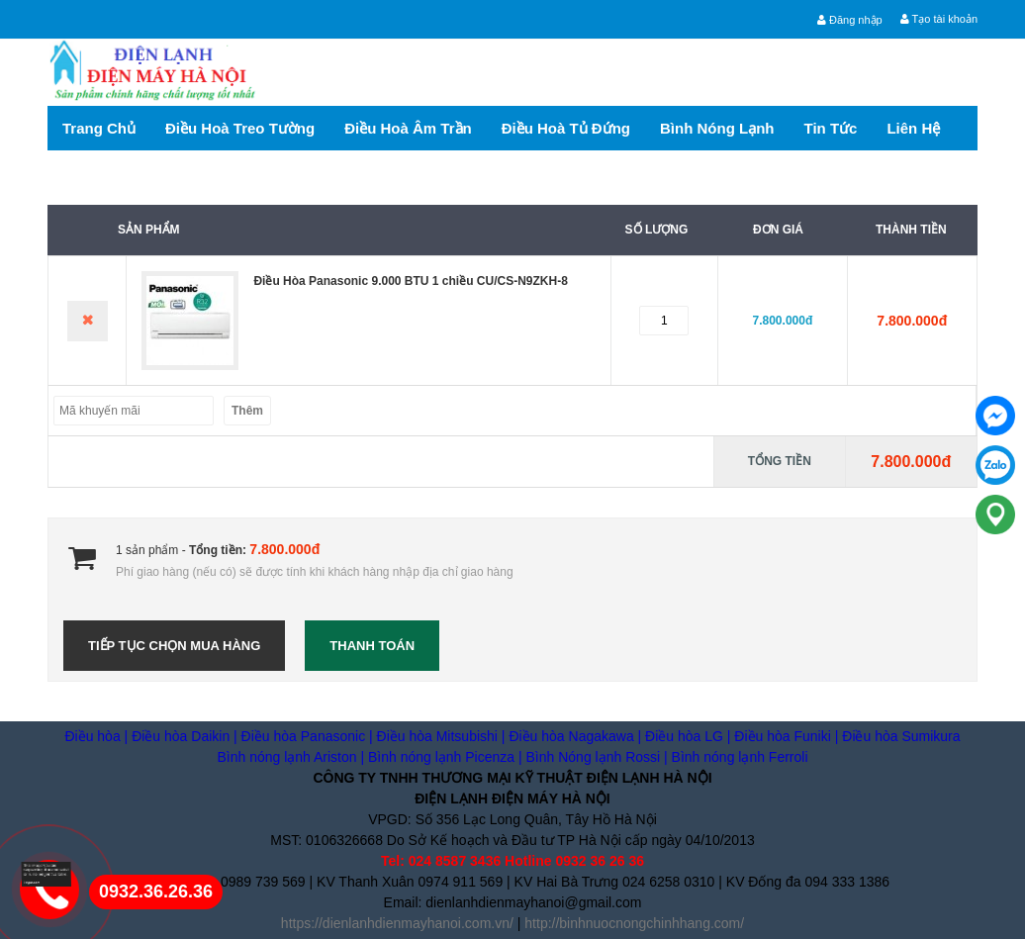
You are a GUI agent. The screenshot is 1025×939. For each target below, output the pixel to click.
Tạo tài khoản (939, 19)
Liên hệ (913, 128)
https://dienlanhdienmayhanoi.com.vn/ (397, 923)
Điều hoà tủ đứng (566, 128)
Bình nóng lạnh (717, 128)
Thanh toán (372, 645)
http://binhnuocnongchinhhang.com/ (634, 923)
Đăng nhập (850, 20)
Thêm (247, 411)
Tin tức (831, 128)
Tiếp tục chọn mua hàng (174, 645)
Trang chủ (99, 128)
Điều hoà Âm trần (408, 128)
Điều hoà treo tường (240, 128)
